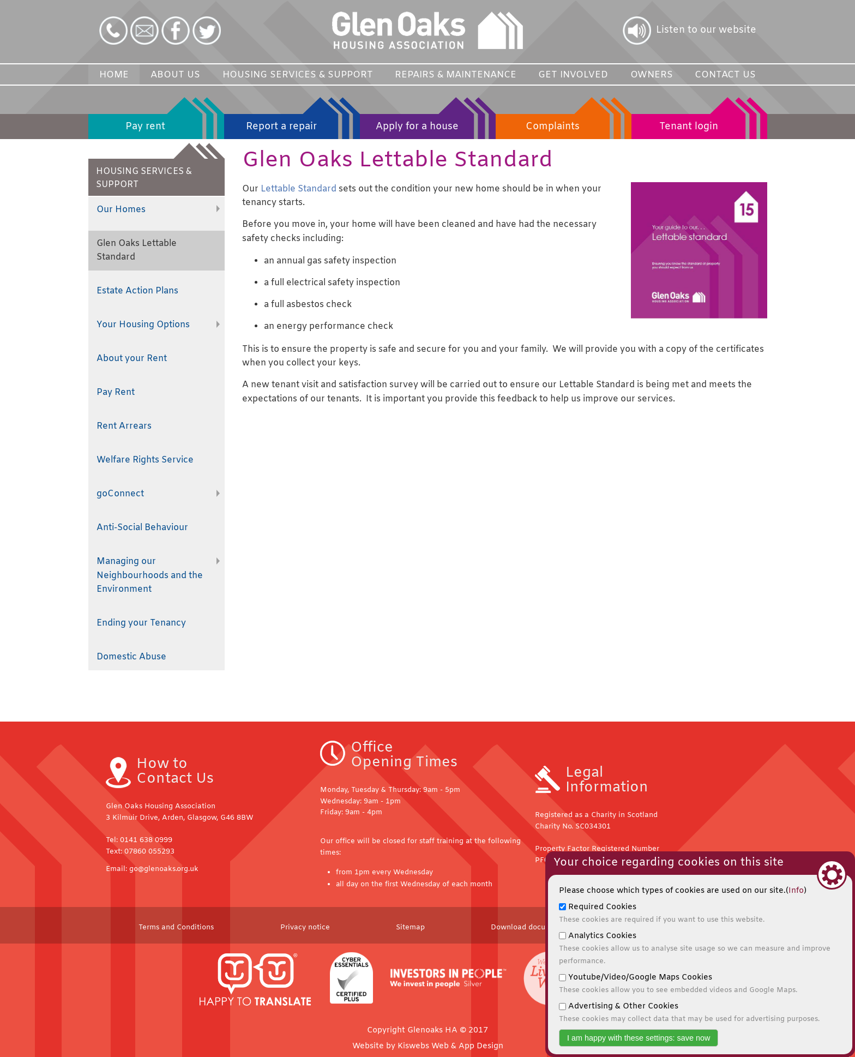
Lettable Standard (300, 189)
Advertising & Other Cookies (689, 1012)
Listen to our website (706, 30)
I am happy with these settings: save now (638, 1038)
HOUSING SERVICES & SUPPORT (160, 174)
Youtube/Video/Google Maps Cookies (678, 983)
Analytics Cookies (694, 948)
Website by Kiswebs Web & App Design (427, 1046)
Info (796, 891)
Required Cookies (661, 913)
